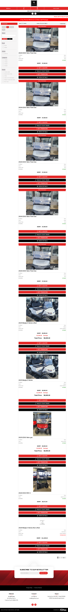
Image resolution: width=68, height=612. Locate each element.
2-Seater (5, 61)
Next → (64, 557)
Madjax (4, 47)
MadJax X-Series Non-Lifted (8, 79)
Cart (37, 9)
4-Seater (5, 63)
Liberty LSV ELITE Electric (8, 77)
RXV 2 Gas (5, 81)
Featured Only (62, 23)
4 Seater (4, 60)
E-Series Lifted (6, 72)
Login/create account (34, 11)
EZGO (4, 45)
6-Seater (5, 65)
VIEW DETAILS (42, 77)
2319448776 (34, 596)
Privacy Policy (29, 587)
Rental (4, 29)
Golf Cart (5, 53)
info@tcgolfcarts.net (34, 598)
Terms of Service (38, 587)
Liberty (4, 75)
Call (23, 9)
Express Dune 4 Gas (7, 74)
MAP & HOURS (56, 8)
